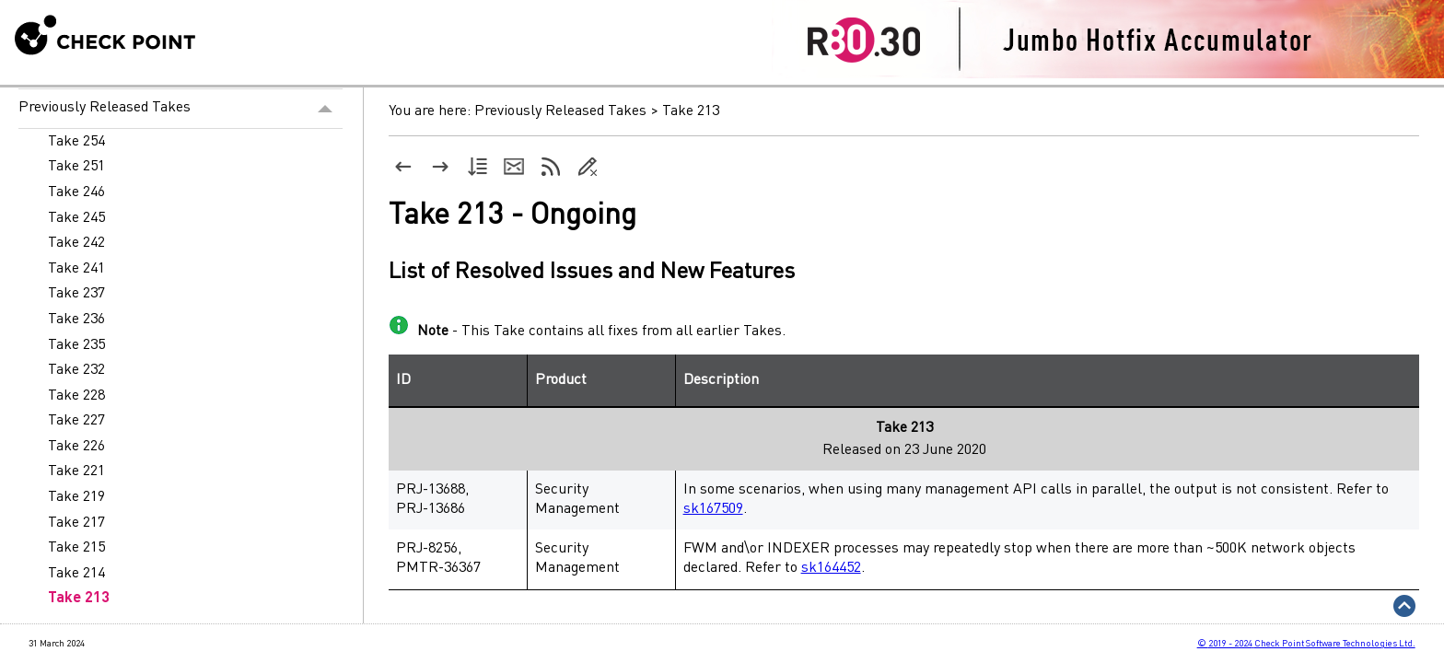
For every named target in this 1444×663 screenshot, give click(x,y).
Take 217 (76, 523)
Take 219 (76, 497)
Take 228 (76, 396)
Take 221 (76, 471)
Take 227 (76, 420)
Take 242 (76, 243)
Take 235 (76, 345)
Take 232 (76, 370)
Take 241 (76, 269)
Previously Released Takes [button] (180, 108)
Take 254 (76, 141)
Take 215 (76, 548)
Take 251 (76, 166)
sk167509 (713, 509)
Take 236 (76, 319)
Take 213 (79, 598)
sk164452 (831, 568)
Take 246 (76, 192)
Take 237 (76, 293)
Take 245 (76, 218)
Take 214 (76, 573)
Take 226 (76, 446)
